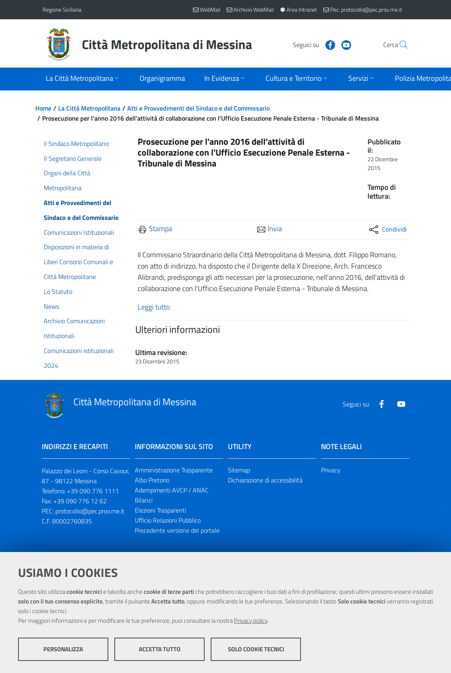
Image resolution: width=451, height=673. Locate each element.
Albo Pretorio (152, 480)
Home (43, 108)
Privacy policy (250, 620)
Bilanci (143, 500)
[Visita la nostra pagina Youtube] (328, 44)
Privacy (330, 470)
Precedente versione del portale (177, 530)
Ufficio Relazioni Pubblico (168, 520)
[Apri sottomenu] (83, 79)
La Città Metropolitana (89, 108)
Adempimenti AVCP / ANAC (172, 490)
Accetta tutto (160, 649)
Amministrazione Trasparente (174, 470)
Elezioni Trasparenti (160, 510)
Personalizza (63, 649)
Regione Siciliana (62, 9)
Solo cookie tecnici (256, 649)
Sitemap (239, 470)
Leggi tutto (154, 307)
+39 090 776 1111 (93, 491)
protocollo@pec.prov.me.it (89, 511)
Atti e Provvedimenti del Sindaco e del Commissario (198, 108)
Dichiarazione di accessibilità (265, 480)
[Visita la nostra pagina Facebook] (312, 44)
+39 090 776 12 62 (80, 501)
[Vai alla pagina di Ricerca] (398, 44)
